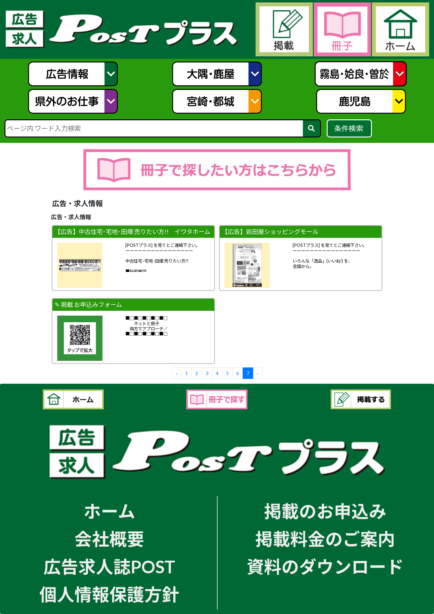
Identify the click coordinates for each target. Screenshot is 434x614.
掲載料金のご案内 (325, 538)
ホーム (109, 511)
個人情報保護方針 (109, 594)
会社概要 (109, 538)
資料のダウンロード (325, 566)
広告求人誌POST (109, 566)
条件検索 (349, 128)
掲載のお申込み (325, 511)
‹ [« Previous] (177, 373)
